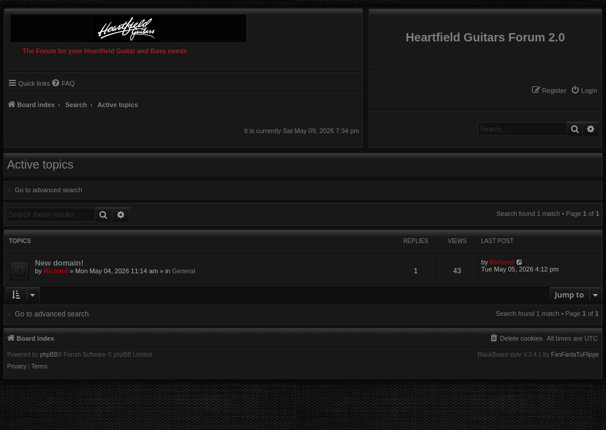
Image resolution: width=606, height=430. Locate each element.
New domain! (59, 262)
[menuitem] (583, 90)
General (183, 270)
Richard (56, 270)
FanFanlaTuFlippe (575, 355)
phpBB (49, 355)
